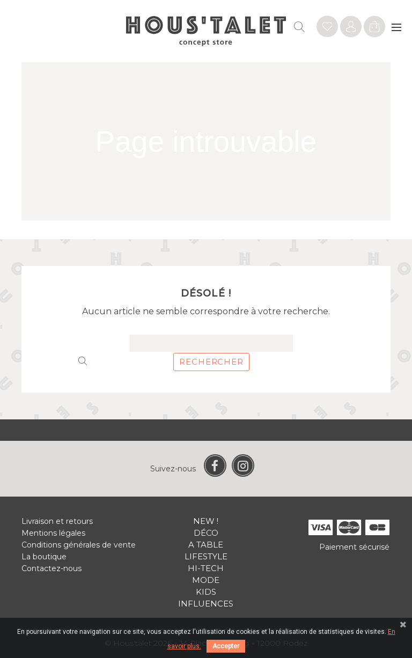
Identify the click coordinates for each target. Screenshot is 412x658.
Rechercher (211, 362)
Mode (205, 580)
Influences (205, 603)
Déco (206, 533)
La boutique (44, 556)
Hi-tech (206, 568)
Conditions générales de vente (78, 545)
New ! (205, 521)
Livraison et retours (57, 521)
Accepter (225, 646)
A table (205, 544)
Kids (206, 592)
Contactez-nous (51, 568)
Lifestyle (206, 556)
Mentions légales (53, 533)
